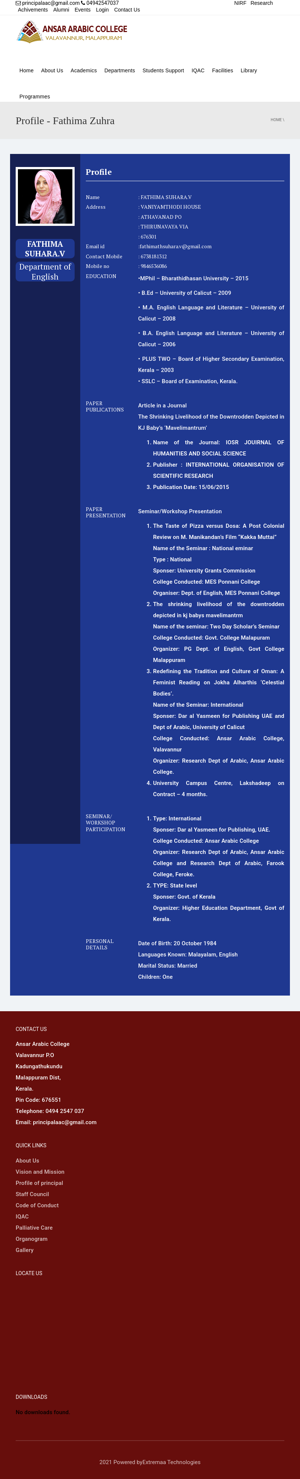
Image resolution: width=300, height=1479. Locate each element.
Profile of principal (39, 1183)
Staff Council (32, 1194)
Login (102, 10)
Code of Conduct (37, 1205)
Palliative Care (34, 1227)
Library (249, 70)
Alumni (61, 10)
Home (26, 70)
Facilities (222, 70)
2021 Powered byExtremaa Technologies (150, 1462)
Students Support (163, 70)
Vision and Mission (40, 1172)
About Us (52, 70)
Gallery (25, 1250)
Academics (84, 70)
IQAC (197, 70)
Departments (119, 70)
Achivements (33, 10)
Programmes (34, 97)
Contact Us (127, 10)
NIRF (240, 3)
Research (261, 3)
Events (83, 10)
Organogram (32, 1239)
